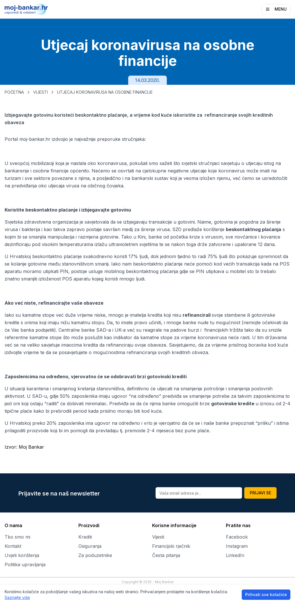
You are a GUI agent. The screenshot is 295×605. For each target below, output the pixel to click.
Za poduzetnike (95, 555)
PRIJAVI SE (260, 492)
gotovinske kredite (233, 403)
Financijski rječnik (171, 546)
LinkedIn (235, 555)
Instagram (237, 546)
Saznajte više (17, 597)
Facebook (237, 537)
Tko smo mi (17, 537)
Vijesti (158, 537)
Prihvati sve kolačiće (266, 594)
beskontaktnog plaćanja (253, 229)
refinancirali (197, 315)
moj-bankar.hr (34, 139)
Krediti (85, 537)
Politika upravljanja (25, 564)
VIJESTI (40, 92)
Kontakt (13, 546)
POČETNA (14, 92)
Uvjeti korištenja (22, 555)
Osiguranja (89, 546)
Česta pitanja (166, 555)
